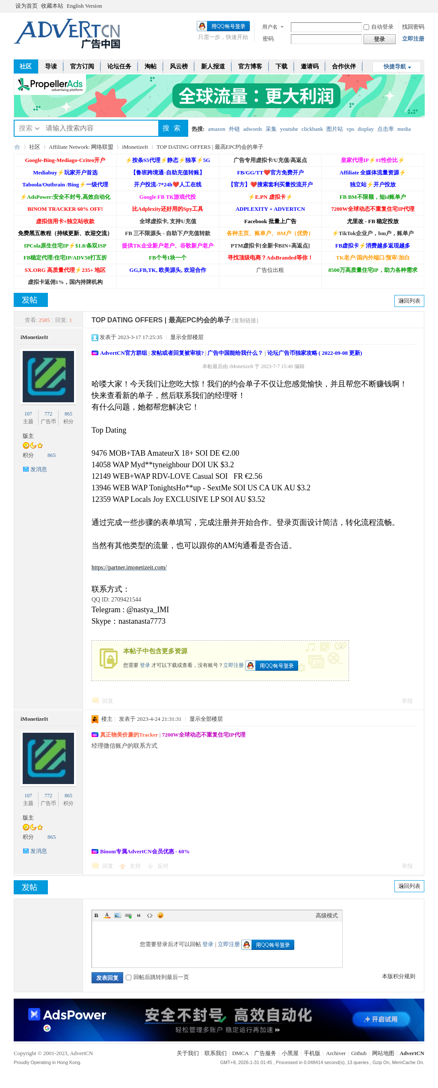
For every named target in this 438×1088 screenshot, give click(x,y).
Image (117, 915)
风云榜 (179, 66)
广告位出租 (270, 270)
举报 (407, 701)
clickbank (312, 129)
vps (350, 129)
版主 (28, 436)
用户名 (270, 27)
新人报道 (213, 66)
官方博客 (250, 66)
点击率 (385, 129)
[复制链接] (245, 320)
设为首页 (26, 6)
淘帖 (151, 66)
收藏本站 (52, 6)
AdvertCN (412, 1053)
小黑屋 (290, 1053)
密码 (268, 38)
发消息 (38, 469)
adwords (252, 129)
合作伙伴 (344, 66)
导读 (51, 66)
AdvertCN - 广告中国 (17, 147)
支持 (136, 866)
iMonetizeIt (135, 147)
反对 (163, 866)
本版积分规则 (398, 976)
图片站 (334, 129)
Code (149, 915)
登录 (145, 665)
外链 (234, 129)
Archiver (336, 1053)
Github (359, 1053)
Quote (139, 915)
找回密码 (413, 27)
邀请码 (310, 66)
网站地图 (383, 1053)
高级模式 (327, 915)
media (404, 129)
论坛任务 (119, 66)
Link (128, 915)
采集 (271, 129)
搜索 (26, 128)
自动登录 (379, 27)
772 (48, 414)
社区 (26, 66)
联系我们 (215, 1053)
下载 (281, 66)
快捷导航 (395, 66)
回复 (107, 701)
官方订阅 (82, 66)
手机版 (312, 1053)
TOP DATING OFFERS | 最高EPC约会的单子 (210, 147)
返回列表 (409, 301)
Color (107, 915)
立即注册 (413, 38)
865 (68, 414)
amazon (216, 129)
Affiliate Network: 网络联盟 (81, 147)
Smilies (160, 915)
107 (28, 414)
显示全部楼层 (187, 337)
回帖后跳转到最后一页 (157, 977)
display (366, 129)
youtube (289, 129)
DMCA (240, 1053)
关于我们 (188, 1053)
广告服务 (265, 1053)
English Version (84, 6)
